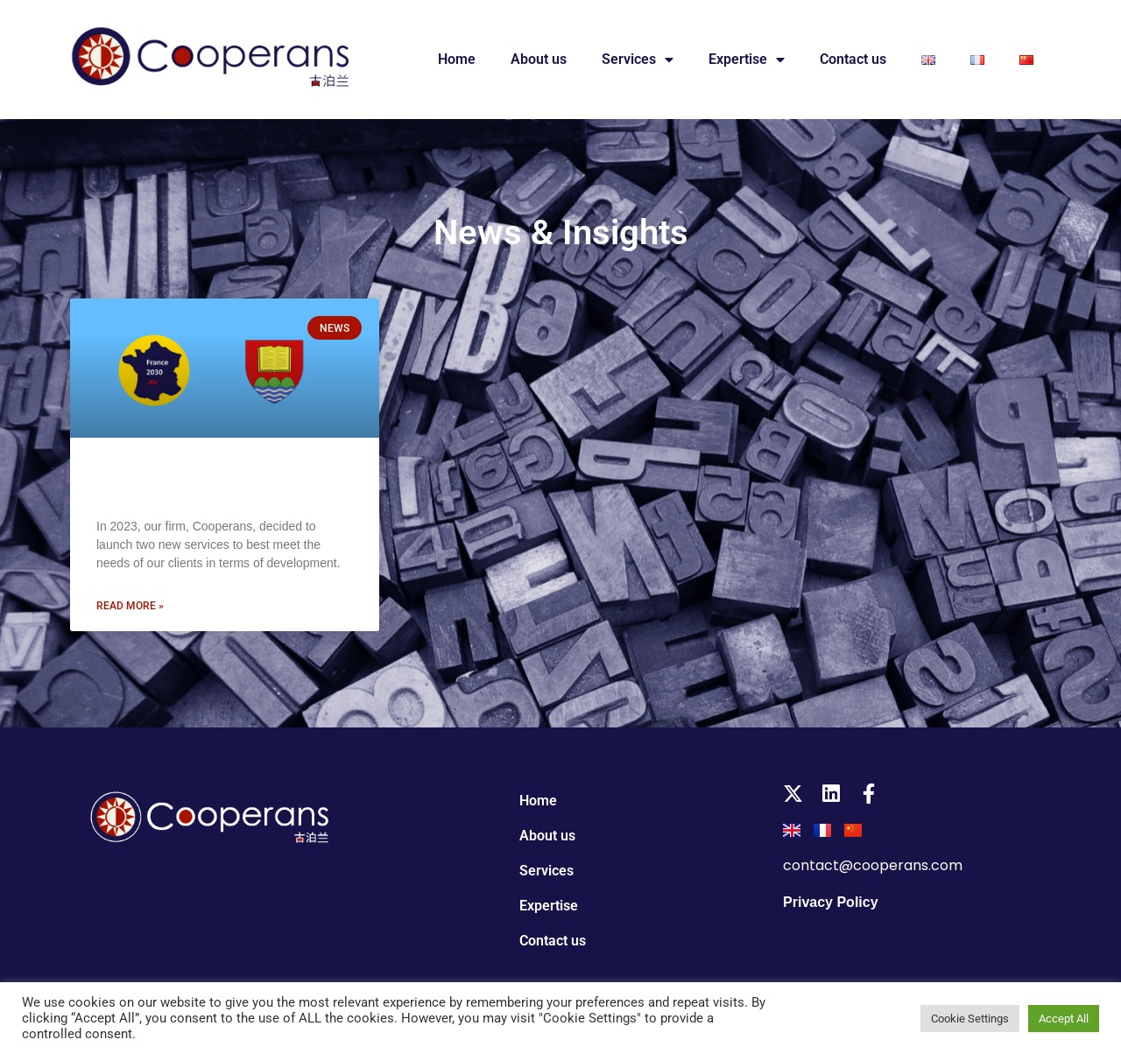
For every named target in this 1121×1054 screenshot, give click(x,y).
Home (457, 59)
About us (539, 59)
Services (637, 59)
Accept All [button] (1064, 1018)
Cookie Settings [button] (970, 1018)
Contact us (853, 59)
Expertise (747, 59)
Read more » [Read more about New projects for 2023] (130, 606)
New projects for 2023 (187, 483)
